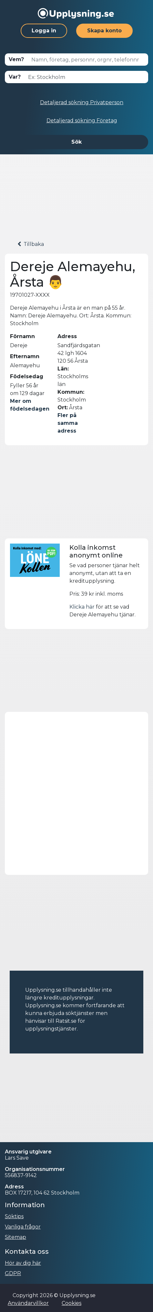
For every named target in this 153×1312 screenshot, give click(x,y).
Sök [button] (76, 142)
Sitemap (15, 1237)
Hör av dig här (23, 1263)
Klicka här (82, 607)
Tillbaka (30, 244)
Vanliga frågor (23, 1227)
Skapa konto (104, 31)
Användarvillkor (28, 1303)
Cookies (71, 1303)
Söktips (14, 1216)
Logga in (44, 31)
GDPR (13, 1273)
